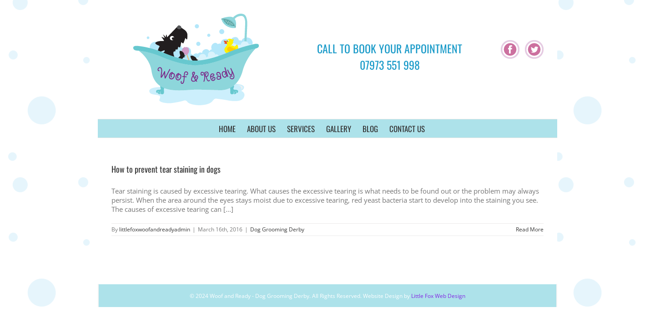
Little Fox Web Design (438, 296)
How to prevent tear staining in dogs (166, 169)
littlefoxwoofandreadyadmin (154, 229)
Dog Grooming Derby (277, 229)
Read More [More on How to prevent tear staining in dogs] (530, 229)
